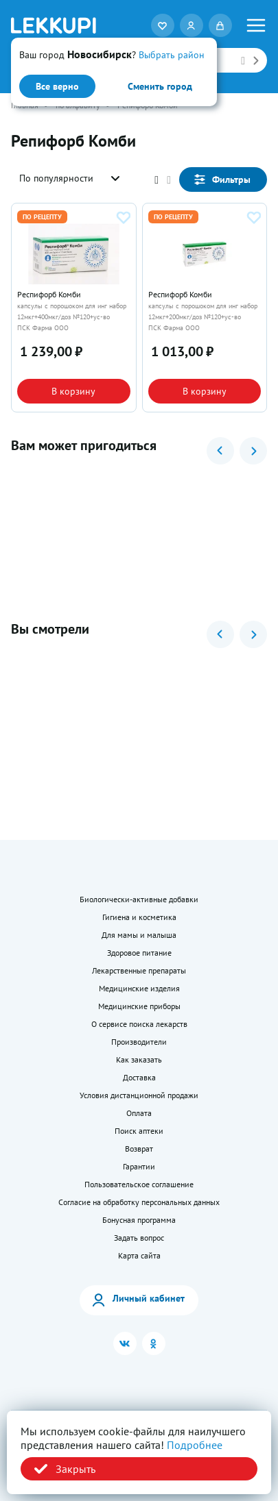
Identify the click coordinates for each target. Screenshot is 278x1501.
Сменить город (160, 86)
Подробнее (194, 1445)
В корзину (73, 391)
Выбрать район (172, 55)
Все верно (57, 86)
